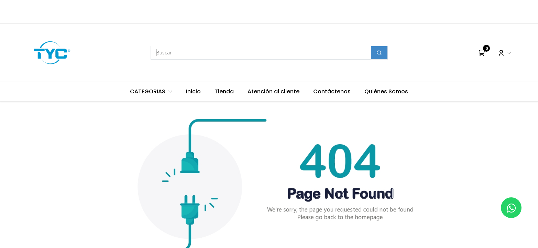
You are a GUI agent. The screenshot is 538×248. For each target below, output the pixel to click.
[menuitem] (151, 92)
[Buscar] (379, 52)
